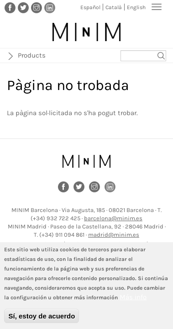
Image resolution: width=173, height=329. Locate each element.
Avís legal (50, 244)
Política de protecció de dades (107, 244)
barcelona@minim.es (113, 218)
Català (113, 7)
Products (32, 55)
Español (90, 7)
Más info (133, 300)
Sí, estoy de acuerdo (41, 319)
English (136, 7)
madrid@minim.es (113, 234)
